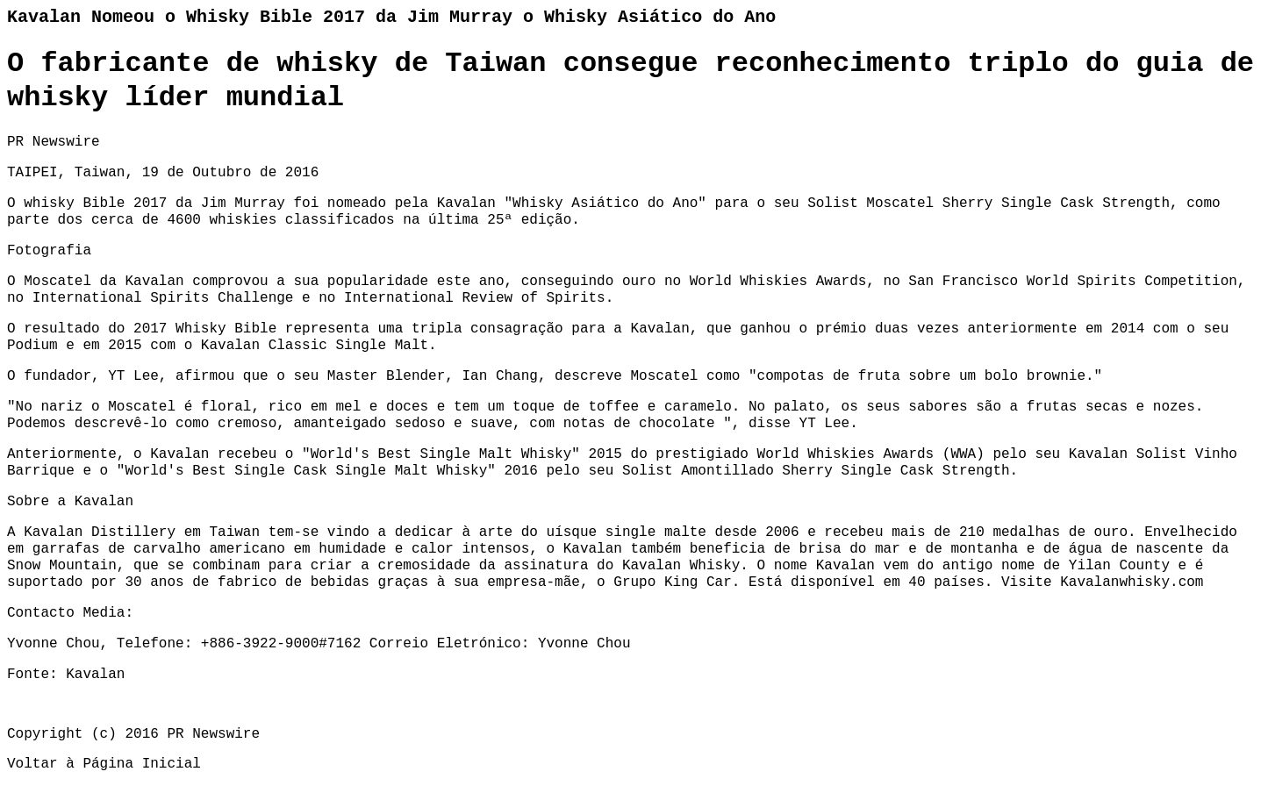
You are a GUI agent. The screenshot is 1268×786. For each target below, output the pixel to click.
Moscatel (57, 281)
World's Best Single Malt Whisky (441, 454)
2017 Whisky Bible (204, 329)
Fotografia (49, 251)
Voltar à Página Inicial (104, 764)
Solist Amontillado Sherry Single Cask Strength (816, 471)
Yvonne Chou (584, 644)
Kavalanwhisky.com (1131, 582)
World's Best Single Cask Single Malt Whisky (306, 471)
